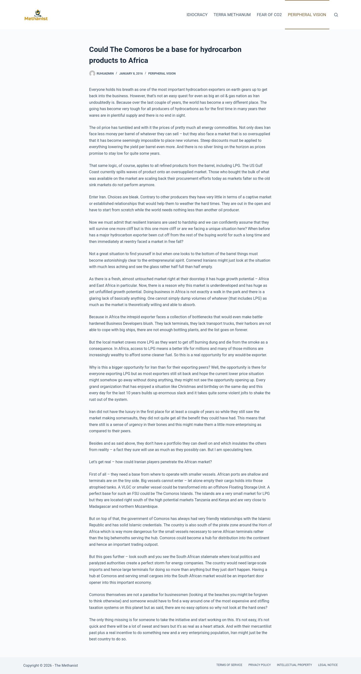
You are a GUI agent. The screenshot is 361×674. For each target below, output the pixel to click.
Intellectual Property (294, 665)
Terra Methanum (232, 14)
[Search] (336, 15)
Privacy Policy (259, 665)
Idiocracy (196, 14)
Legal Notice (328, 665)
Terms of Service (229, 665)
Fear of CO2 (269, 14)
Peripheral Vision (307, 14)
